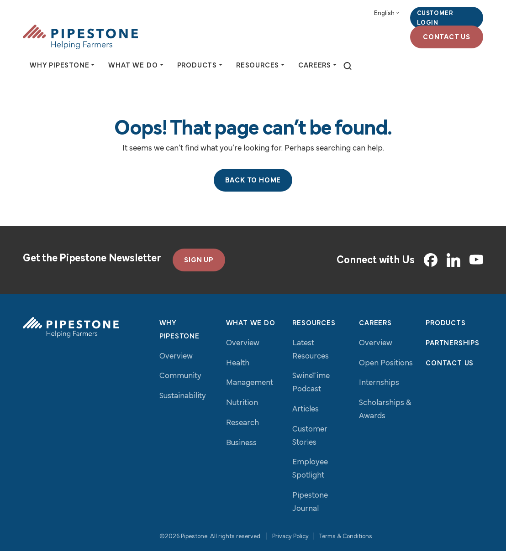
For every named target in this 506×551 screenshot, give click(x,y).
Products (445, 323)
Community (180, 376)
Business (241, 443)
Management (249, 383)
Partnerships (453, 343)
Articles (305, 409)
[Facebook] (430, 260)
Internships (379, 383)
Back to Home (253, 180)
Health (237, 363)
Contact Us (446, 37)
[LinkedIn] (453, 260)
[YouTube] (476, 260)
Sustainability (182, 396)
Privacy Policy (290, 536)
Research (242, 423)
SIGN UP (199, 260)
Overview (176, 356)
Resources (313, 323)
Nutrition (242, 403)
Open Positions (386, 363)
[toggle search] (347, 66)
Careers (375, 323)
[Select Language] (386, 14)
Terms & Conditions (345, 536)
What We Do (250, 323)
